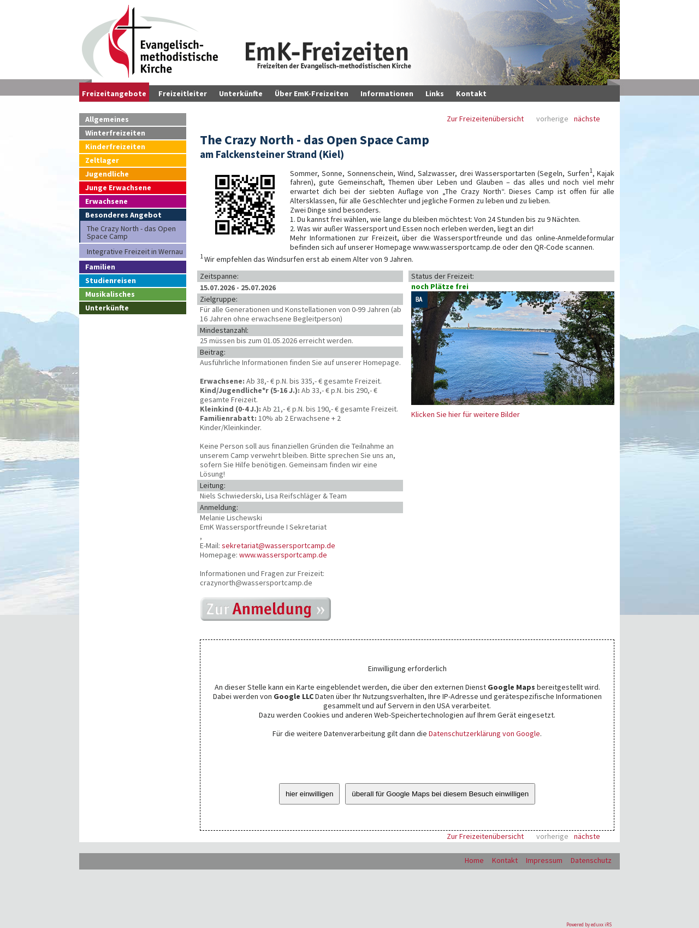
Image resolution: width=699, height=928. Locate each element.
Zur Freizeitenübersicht (485, 118)
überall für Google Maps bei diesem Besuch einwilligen (440, 794)
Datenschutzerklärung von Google (484, 733)
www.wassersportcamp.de (283, 555)
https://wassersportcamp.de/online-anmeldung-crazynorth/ (265, 609)
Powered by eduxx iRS (589, 924)
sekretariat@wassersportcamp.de (278, 545)
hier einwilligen (309, 794)
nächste (587, 118)
